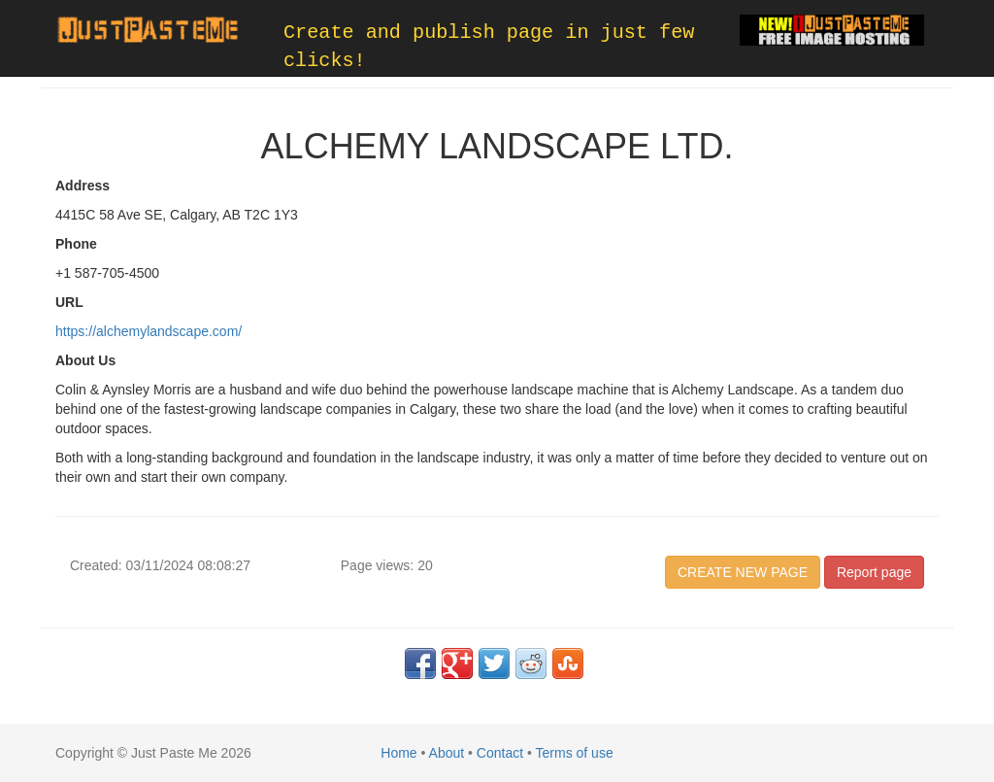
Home (398, 753)
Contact (500, 753)
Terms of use (574, 753)
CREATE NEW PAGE (743, 572)
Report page (874, 572)
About (447, 753)
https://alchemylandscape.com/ (148, 331)
